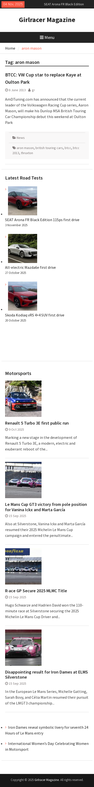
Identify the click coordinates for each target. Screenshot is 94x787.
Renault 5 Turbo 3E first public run (37, 423)
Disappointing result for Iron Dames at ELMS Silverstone (46, 674)
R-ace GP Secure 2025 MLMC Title (36, 590)
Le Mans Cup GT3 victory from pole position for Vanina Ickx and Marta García (46, 507)
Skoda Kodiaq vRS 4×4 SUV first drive (34, 315)
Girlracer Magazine (47, 19)
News (21, 137)
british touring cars (49, 148)
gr (33, 90)
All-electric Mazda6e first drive (30, 267)
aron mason (25, 148)
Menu (47, 37)
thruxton (27, 153)
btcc (68, 148)
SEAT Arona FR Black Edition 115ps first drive (42, 219)
